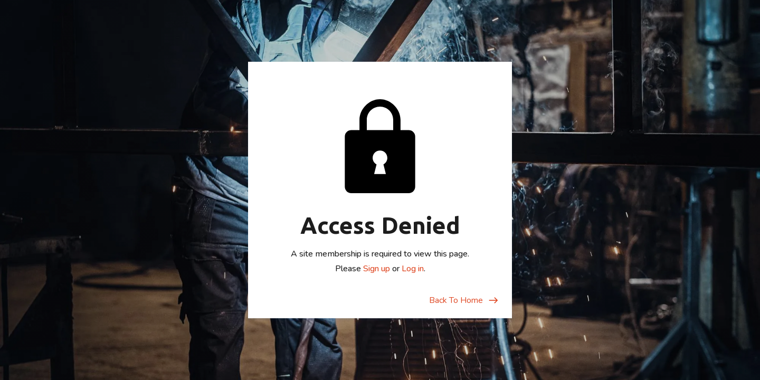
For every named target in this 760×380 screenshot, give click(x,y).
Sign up (376, 268)
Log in (413, 268)
